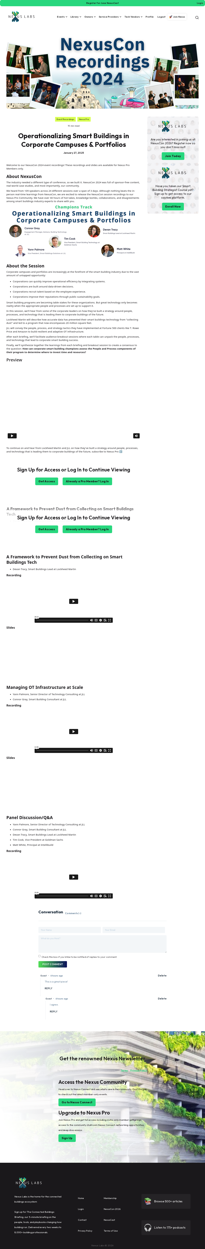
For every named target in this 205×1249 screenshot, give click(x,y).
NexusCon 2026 (112, 1209)
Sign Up (67, 1138)
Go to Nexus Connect (77, 1102)
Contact (82, 1219)
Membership (110, 1198)
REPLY (48, 988)
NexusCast (109, 1219)
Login (81, 1209)
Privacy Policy (138, 1070)
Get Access (46, 481)
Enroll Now (173, 206)
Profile (150, 16)
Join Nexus (179, 16)
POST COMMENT (52, 964)
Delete (162, 975)
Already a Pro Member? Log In (87, 481)
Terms (124, 1070)
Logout (161, 16)
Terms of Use (111, 1230)
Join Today (173, 156)
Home (81, 1198)
